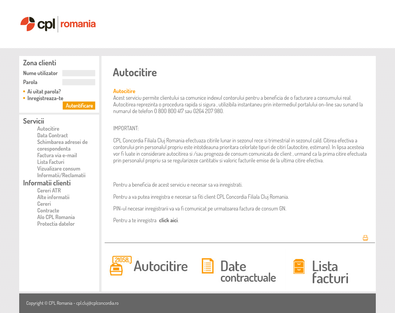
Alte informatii (53, 197)
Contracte (48, 210)
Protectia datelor (56, 223)
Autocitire (48, 128)
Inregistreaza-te (45, 98)
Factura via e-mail (57, 155)
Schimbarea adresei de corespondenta (62, 145)
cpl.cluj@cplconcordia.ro (97, 303)
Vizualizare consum (58, 168)
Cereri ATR (49, 190)
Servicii (33, 121)
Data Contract (52, 135)
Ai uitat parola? (44, 91)
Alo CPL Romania (56, 217)
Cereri (44, 203)
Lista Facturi (50, 161)
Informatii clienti (47, 182)
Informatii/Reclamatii (61, 175)
